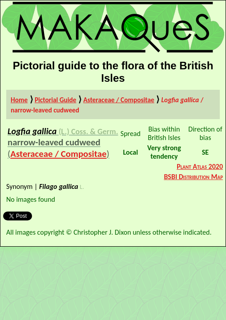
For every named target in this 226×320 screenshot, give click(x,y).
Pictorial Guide (56, 100)
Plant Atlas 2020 (200, 166)
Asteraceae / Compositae (118, 100)
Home (19, 100)
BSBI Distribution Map (193, 176)
